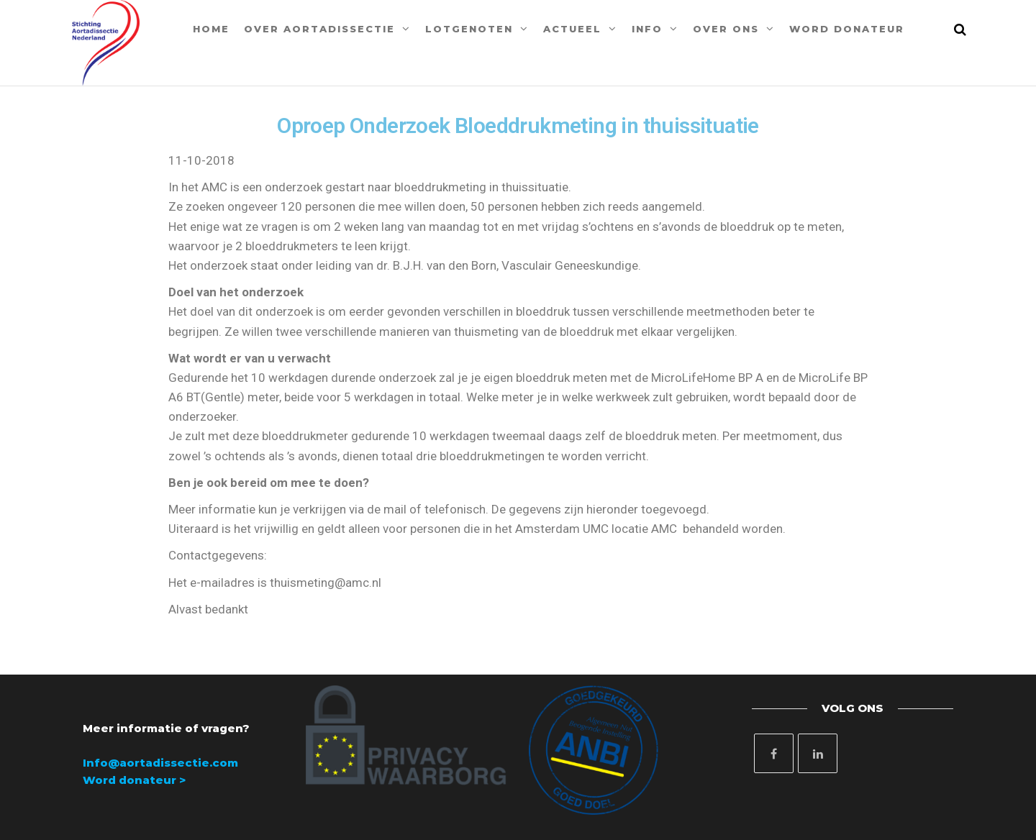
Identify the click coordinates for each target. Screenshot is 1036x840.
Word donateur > (134, 780)
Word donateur (846, 29)
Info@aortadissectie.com (160, 763)
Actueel (572, 29)
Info (647, 29)
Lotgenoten (469, 29)
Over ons (726, 29)
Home (211, 29)
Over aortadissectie (319, 29)
